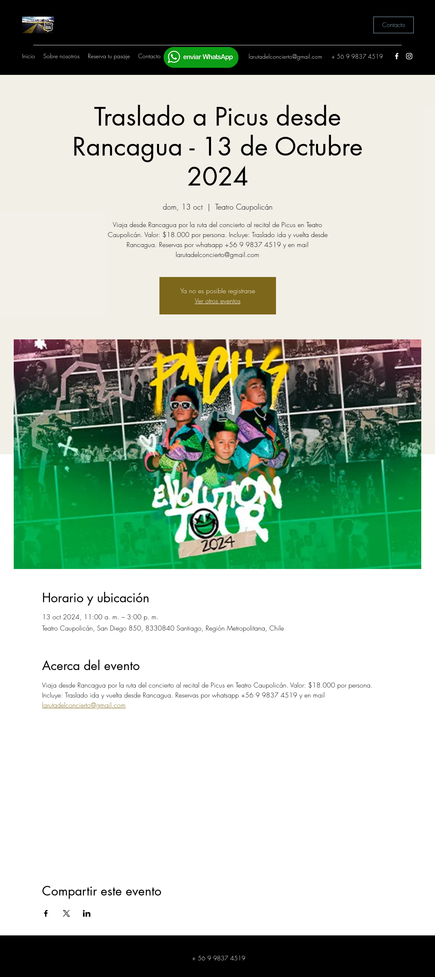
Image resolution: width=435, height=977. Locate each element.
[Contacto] (393, 25)
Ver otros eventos (218, 300)
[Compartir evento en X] (66, 913)
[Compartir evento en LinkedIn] (87, 913)
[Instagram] (409, 56)
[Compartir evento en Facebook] (46, 913)
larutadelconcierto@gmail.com (285, 56)
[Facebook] (397, 56)
